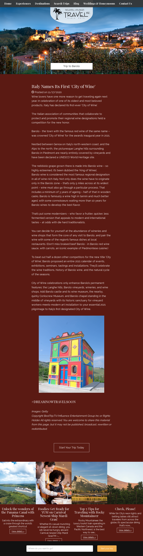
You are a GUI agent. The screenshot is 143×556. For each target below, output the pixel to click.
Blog (76, 3)
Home (8, 3)
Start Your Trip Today (71, 447)
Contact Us (125, 3)
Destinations (42, 3)
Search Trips (61, 3)
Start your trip (107, 548)
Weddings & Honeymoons (99, 3)
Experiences (23, 3)
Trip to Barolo (71, 66)
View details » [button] (18, 531)
